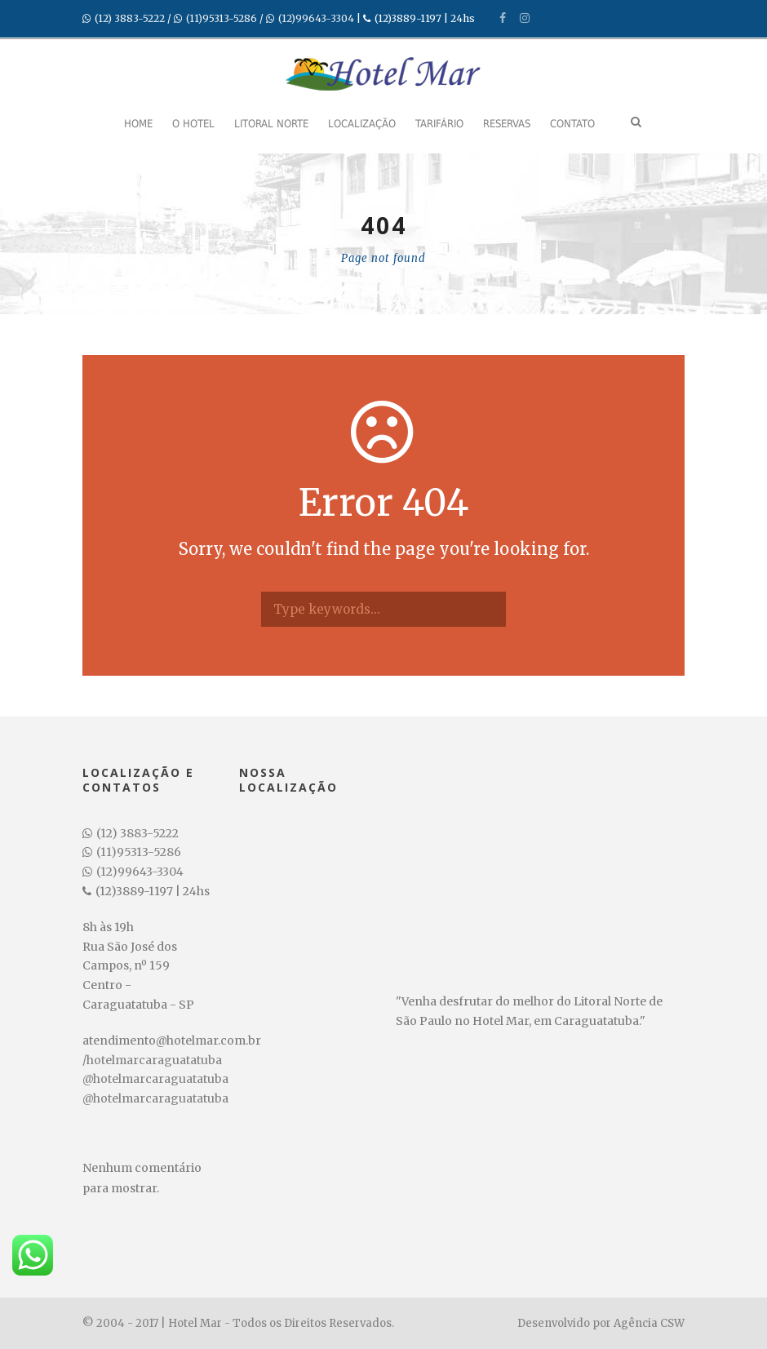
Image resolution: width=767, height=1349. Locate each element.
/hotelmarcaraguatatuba (152, 1060)
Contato (572, 124)
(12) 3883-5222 (130, 18)
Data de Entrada (135, 1202)
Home (138, 124)
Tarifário (439, 124)
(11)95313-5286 (221, 18)
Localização (362, 124)
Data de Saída (130, 1251)
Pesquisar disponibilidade (169, 1326)
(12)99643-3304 (316, 18)
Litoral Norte (271, 124)
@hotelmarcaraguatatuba (155, 1079)
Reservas (506, 124)
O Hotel (193, 124)
